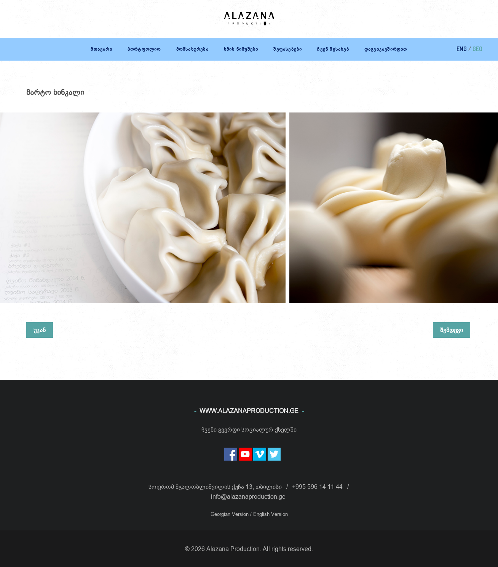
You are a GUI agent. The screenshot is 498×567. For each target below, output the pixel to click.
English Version (270, 514)
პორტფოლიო (144, 49)
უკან (40, 329)
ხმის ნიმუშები (241, 49)
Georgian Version (230, 514)
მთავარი (101, 49)
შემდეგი (451, 329)
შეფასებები (287, 49)
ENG (461, 49)
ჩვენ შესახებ (333, 49)
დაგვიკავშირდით (385, 49)
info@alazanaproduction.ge (248, 496)
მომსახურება (192, 49)
